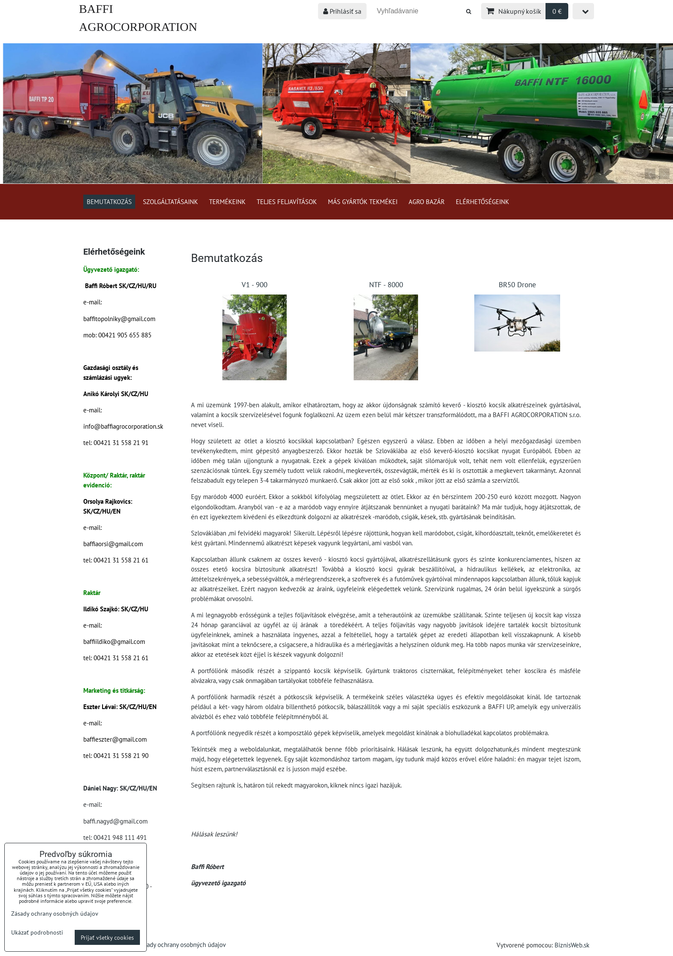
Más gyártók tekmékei (362, 201)
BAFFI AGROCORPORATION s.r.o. (138, 26)
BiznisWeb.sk (572, 945)
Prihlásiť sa (342, 11)
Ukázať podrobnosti (37, 932)
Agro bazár (427, 201)
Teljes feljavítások (287, 201)
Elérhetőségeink (482, 201)
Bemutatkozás (109, 201)
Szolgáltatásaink (170, 201)
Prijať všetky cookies (107, 937)
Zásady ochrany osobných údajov (182, 944)
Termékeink (227, 201)
